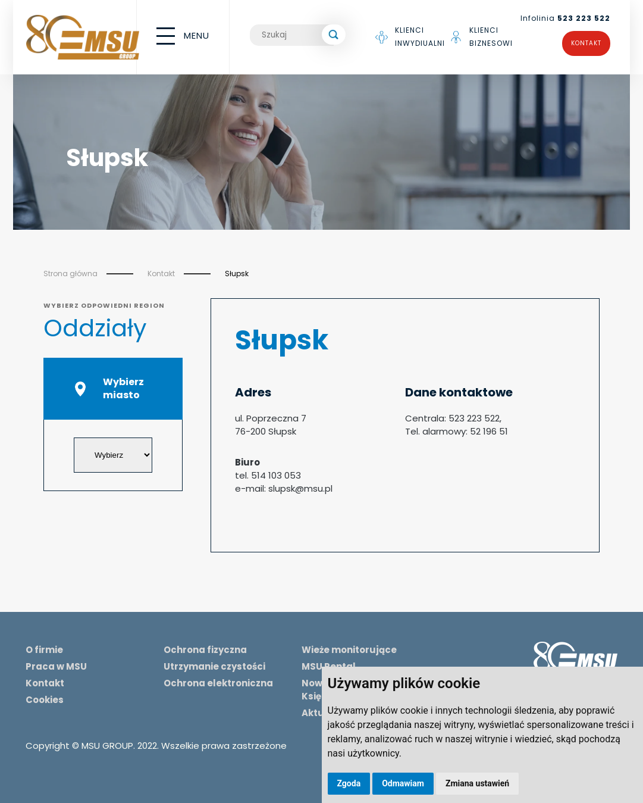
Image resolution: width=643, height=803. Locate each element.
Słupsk (237, 273)
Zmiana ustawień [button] (477, 783)
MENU (182, 36)
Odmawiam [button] (403, 783)
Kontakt (586, 43)
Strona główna (70, 273)
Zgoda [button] (349, 783)
